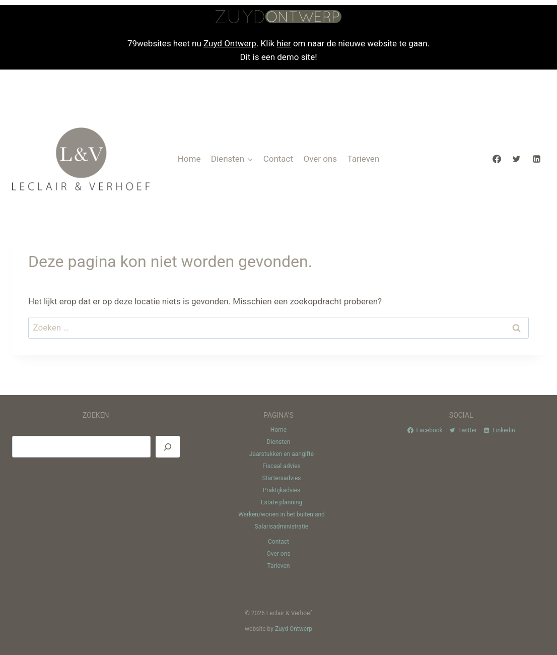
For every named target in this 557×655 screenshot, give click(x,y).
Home (189, 159)
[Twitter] (516, 158)
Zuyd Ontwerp (229, 43)
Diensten (279, 441)
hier (283, 43)
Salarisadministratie (281, 526)
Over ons (320, 159)
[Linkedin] (536, 158)
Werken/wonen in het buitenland (281, 514)
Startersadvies (281, 478)
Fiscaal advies (281, 466)
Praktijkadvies (281, 490)
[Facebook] (497, 158)
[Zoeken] (168, 446)
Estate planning (281, 502)
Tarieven (363, 159)
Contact (278, 159)
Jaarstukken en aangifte (281, 453)
